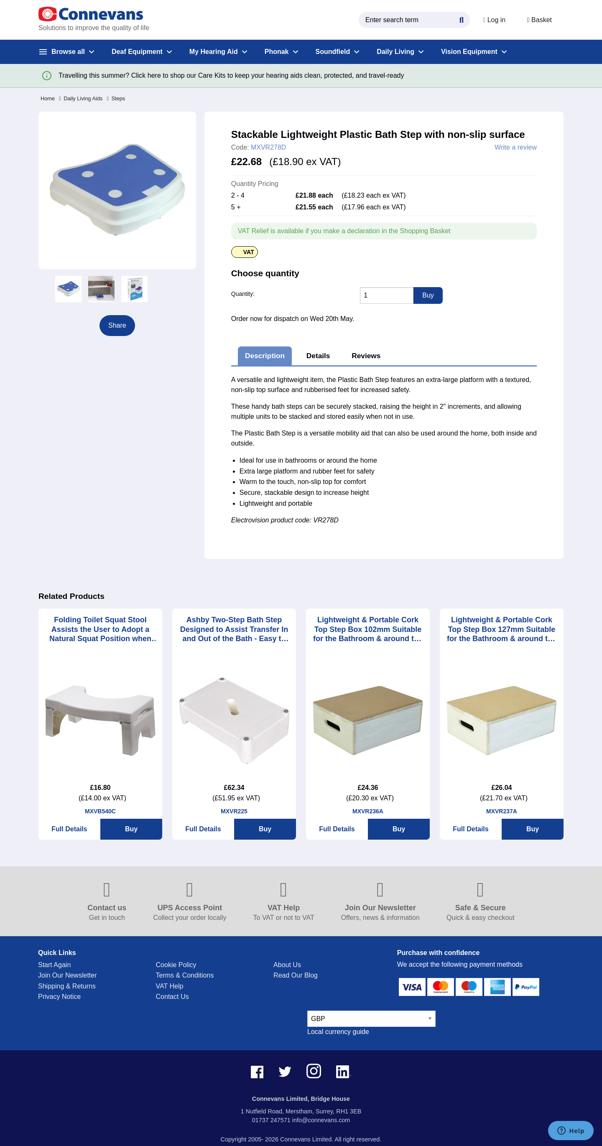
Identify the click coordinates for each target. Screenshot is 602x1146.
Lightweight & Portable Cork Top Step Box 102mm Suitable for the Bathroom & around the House (368, 630)
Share (117, 325)
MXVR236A (367, 811)
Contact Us (172, 996)
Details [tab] (318, 355)
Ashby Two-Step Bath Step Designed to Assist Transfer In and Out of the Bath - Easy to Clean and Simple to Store (234, 630)
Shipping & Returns (67, 986)
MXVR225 (234, 811)
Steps (116, 98)
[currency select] (371, 1019)
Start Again (54, 964)
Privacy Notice (59, 996)
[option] (68, 289)
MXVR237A (501, 811)
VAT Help (170, 986)
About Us (287, 964)
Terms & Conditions (185, 975)
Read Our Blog (295, 975)
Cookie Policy (176, 964)
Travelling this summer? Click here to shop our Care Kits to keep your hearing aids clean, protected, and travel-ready (231, 75)
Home (48, 98)
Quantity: (243, 293)
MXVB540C (100, 811)
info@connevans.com (321, 1120)
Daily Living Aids (80, 98)
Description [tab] (265, 355)
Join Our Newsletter (67, 975)
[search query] (410, 20)
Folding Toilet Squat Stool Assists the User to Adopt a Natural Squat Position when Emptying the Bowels (100, 630)
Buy (131, 829)
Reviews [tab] (366, 355)
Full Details (69, 829)
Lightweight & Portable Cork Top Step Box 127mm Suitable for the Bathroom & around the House (501, 630)
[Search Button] (457, 19)
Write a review (516, 147)
